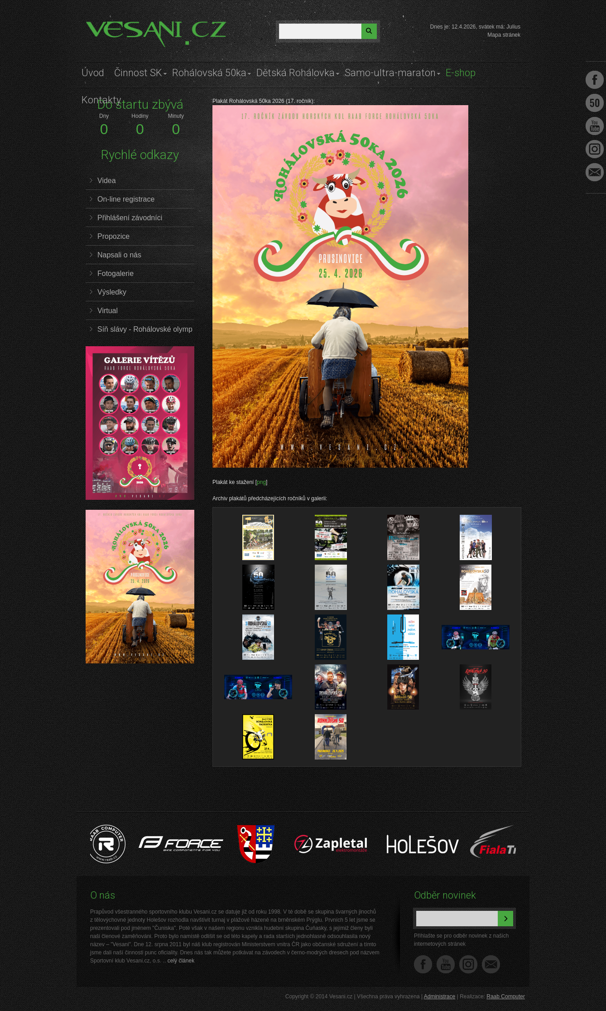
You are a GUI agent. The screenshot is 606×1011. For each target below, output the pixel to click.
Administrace (439, 996)
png (261, 482)
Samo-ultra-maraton (390, 72)
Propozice (113, 236)
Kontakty (101, 100)
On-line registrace (125, 199)
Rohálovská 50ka (209, 72)
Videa (106, 180)
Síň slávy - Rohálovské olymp (144, 329)
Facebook (423, 964)
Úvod (93, 72)
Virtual (107, 310)
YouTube (446, 964)
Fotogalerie (115, 273)
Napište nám (491, 964)
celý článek (181, 961)
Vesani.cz (111, 25)
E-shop (461, 72)
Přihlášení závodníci (129, 218)
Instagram (468, 964)
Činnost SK (138, 72)
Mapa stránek (503, 35)
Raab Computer (505, 996)
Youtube (595, 126)
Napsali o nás (119, 255)
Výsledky (111, 292)
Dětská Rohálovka (295, 72)
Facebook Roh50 (595, 103)
